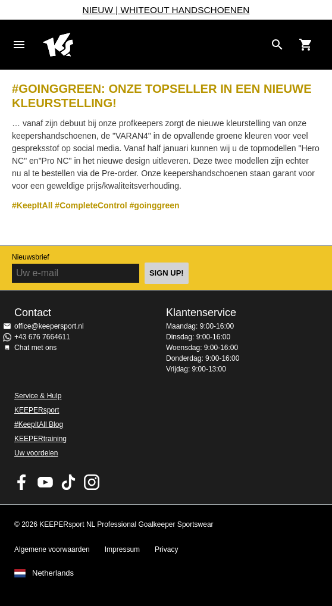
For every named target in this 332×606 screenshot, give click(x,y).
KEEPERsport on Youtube (45, 482)
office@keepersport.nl (49, 326)
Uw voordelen (36, 453)
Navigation (19, 44)
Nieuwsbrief (30, 257)
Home (154, 45)
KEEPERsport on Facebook (22, 482)
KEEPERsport (36, 410)
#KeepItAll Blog (38, 424)
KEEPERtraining (40, 439)
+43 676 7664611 (42, 337)
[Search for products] (277, 45)
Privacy (166, 549)
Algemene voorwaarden (52, 549)
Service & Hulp (37, 396)
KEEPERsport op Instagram (91, 482)
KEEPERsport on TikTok (68, 482)
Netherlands (53, 573)
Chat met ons (35, 347)
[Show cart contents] (306, 45)
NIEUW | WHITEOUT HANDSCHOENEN (166, 10)
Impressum (122, 549)
